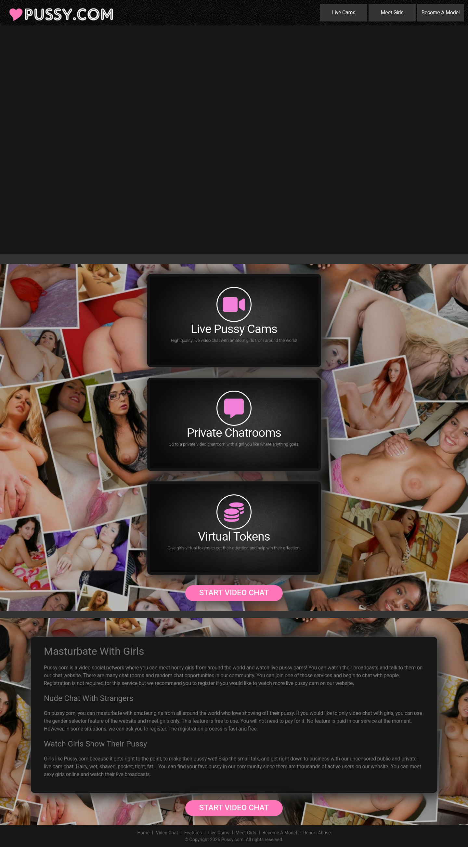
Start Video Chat (234, 592)
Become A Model (441, 12)
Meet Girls (392, 12)
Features (193, 832)
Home (143, 832)
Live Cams (344, 12)
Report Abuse (317, 832)
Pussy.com (232, 839)
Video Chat (167, 832)
